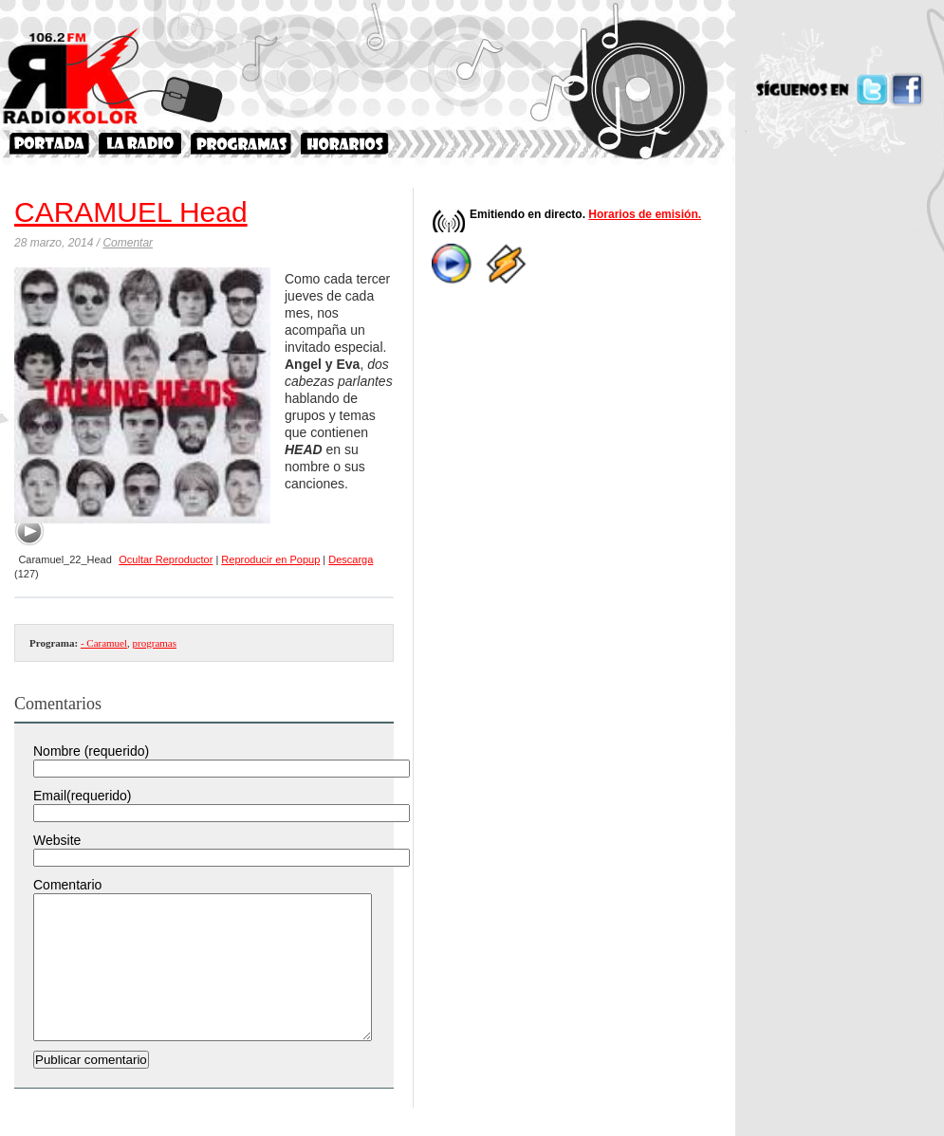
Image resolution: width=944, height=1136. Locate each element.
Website (57, 840)
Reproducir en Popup (270, 559)
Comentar (127, 242)
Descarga (350, 559)
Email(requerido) (82, 795)
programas (154, 643)
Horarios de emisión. (644, 214)
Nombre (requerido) (91, 751)
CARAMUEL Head (131, 212)
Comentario (67, 884)
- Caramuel (104, 643)
